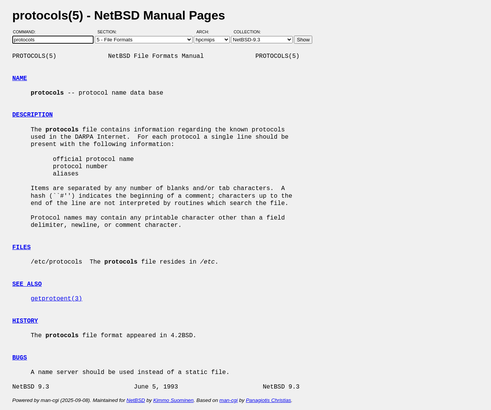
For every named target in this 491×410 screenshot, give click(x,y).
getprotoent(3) (56, 299)
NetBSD (136, 400)
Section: (108, 32)
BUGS (19, 358)
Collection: (247, 32)
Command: (26, 32)
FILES (21, 247)
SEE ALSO (27, 284)
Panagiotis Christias (268, 400)
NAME (19, 78)
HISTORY (25, 321)
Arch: (206, 32)
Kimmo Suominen (173, 400)
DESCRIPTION (32, 115)
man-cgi (228, 400)
